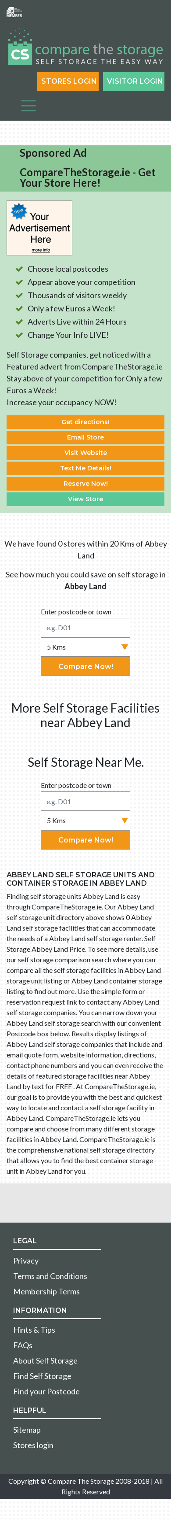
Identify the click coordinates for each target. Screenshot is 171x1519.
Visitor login (135, 81)
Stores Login (69, 81)
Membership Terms (46, 1291)
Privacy (26, 1260)
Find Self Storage (42, 1376)
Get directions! (85, 422)
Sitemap (27, 1429)
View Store (85, 499)
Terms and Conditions (50, 1276)
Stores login (33, 1445)
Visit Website (85, 453)
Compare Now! (85, 666)
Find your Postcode (46, 1391)
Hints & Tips (34, 1329)
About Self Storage (45, 1360)
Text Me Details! (85, 468)
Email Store (85, 437)
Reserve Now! (86, 484)
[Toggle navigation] (28, 105)
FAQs (22, 1345)
